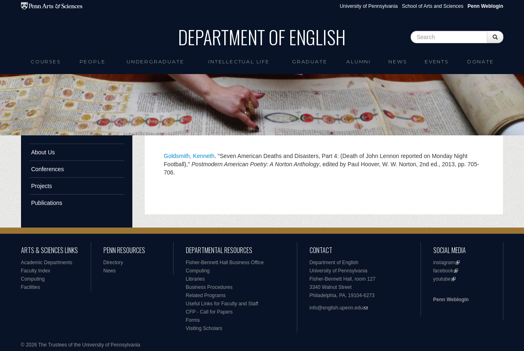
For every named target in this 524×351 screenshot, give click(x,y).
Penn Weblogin (451, 299)
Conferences (47, 169)
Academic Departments (47, 262)
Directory (113, 262)
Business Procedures (209, 287)
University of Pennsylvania (369, 6)
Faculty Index (35, 271)
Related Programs (206, 295)
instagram (444, 262)
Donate (480, 61)
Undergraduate (155, 61)
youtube (442, 279)
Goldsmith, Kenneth (189, 156)
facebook (443, 271)
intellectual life (239, 61)
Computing (33, 279)
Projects (41, 186)
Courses (46, 61)
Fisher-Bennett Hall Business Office (225, 262)
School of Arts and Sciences (432, 6)
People (93, 61)
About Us (43, 152)
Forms (193, 320)
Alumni (358, 61)
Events (437, 61)
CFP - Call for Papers (209, 312)
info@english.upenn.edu (336, 308)
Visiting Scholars (204, 328)
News (397, 61)
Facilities (30, 287)
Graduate (309, 61)
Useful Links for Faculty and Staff (222, 304)
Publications (47, 203)
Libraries (195, 279)
